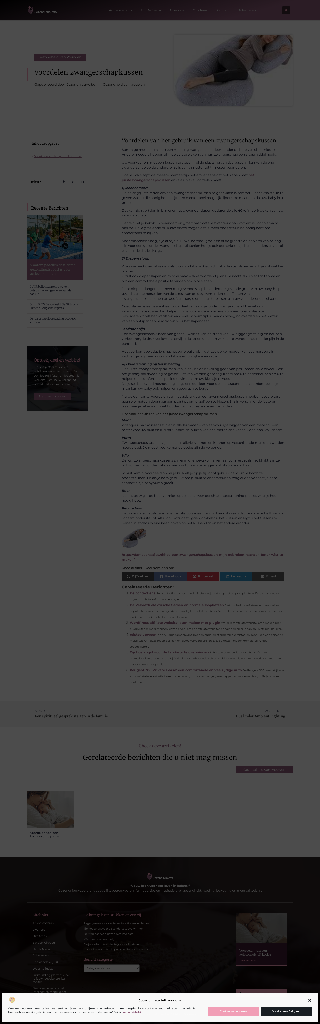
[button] (310, 1000)
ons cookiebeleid (132, 1012)
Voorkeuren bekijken (286, 1011)
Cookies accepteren (233, 1011)
